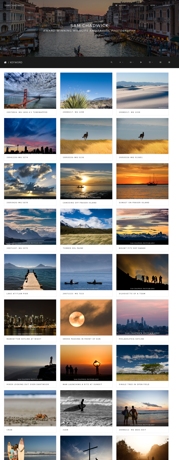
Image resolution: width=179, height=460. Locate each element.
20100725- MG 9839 (104, 435)
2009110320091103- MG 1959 (153, 361)
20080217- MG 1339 (104, 104)
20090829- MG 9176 (61, 361)
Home (5, 62)
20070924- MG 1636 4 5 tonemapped (24, 104)
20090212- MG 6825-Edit (151, 287)
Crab (53, 287)
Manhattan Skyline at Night (155, 214)
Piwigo (93, 456)
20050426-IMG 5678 (104, 140)
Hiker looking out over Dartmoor (111, 251)
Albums (122, 5)
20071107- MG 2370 (61, 177)
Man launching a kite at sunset (155, 251)
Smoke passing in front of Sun (24, 251)
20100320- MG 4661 (61, 398)
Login (166, 5)
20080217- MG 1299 (61, 103)
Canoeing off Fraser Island (155, 140)
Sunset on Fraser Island (22, 177)
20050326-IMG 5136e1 (62, 140)
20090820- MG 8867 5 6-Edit (153, 324)
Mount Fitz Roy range (151, 177)
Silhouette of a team (107, 214)
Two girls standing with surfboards (24, 324)
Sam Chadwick (14, 5)
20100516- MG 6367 (148, 398)
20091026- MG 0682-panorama (111, 361)
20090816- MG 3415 (104, 324)
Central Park (58, 435)
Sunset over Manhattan (153, 435)
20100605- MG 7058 (17, 435)
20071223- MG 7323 (61, 214)
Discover (138, 5)
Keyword (16, 62)
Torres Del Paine (104, 177)
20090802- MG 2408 (61, 324)
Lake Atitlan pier (17, 214)
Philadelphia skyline (63, 251)
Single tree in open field (22, 287)
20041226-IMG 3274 (148, 103)
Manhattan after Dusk (108, 398)
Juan (97, 287)
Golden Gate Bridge (19, 398)
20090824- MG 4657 (17, 361)
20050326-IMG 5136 (17, 140)
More (152, 5)
